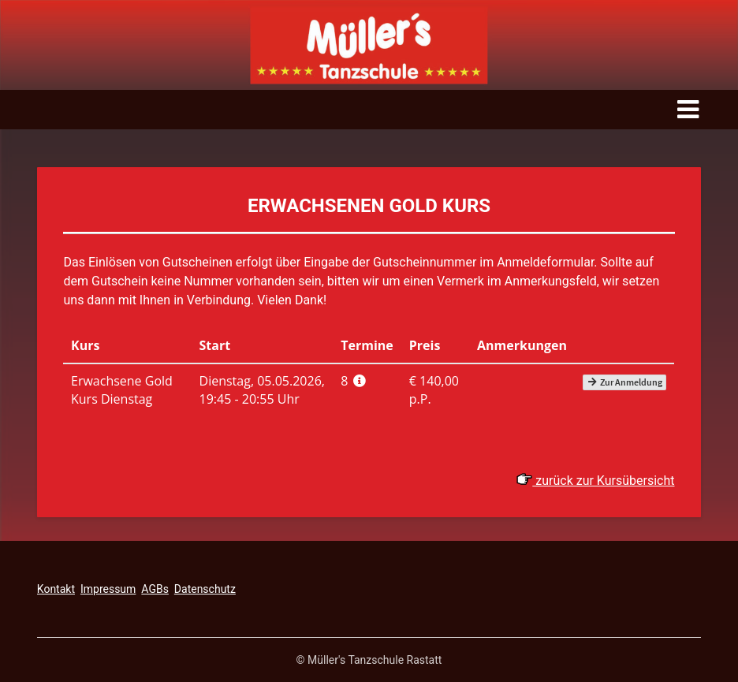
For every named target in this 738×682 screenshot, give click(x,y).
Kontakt (56, 589)
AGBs (155, 589)
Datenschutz (205, 589)
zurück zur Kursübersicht (595, 480)
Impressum (108, 589)
